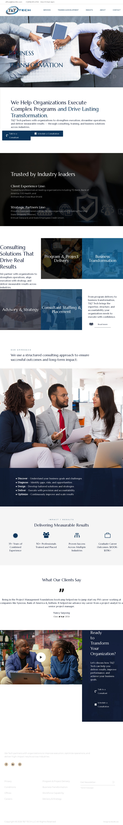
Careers (8, 799)
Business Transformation (55, 787)
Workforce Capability (53, 793)
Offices (7, 793)
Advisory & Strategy (52, 799)
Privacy (8, 781)
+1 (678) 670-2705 (32, 2)
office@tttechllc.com (13, 2)
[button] (59, 616)
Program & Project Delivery (56, 781)
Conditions (10, 787)
